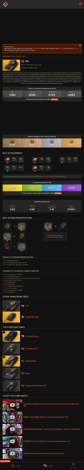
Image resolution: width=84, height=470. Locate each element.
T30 (25, 306)
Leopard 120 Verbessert (33, 386)
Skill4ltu (46, 176)
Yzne (53, 176)
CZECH (47, 466)
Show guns (54, 99)
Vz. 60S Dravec (30, 336)
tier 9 (18, 56)
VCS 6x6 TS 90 (30, 317)
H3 (24, 56)
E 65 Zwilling (28, 361)
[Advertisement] (42, 26)
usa (13, 56)
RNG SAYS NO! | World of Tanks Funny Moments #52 (43, 453)
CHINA (15, 466)
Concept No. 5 (29, 349)
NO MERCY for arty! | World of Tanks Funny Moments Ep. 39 (46, 441)
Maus (25, 373)
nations (6, 56)
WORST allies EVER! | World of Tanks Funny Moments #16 (45, 417)
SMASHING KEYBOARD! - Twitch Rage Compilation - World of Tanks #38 (51, 429)
